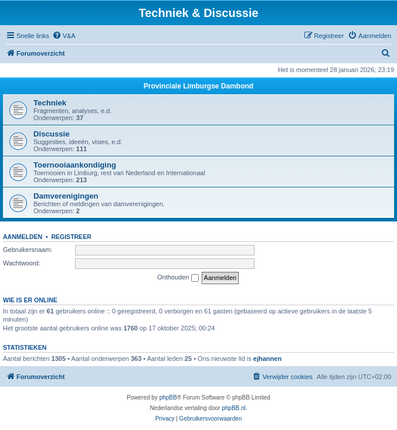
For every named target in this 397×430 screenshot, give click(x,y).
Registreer (71, 236)
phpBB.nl (234, 408)
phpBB (168, 397)
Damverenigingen (66, 196)
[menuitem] (64, 36)
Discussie (51, 133)
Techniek (49, 102)
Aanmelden (22, 236)
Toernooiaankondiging (74, 165)
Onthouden (178, 278)
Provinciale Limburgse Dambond (198, 86)
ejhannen (267, 358)
